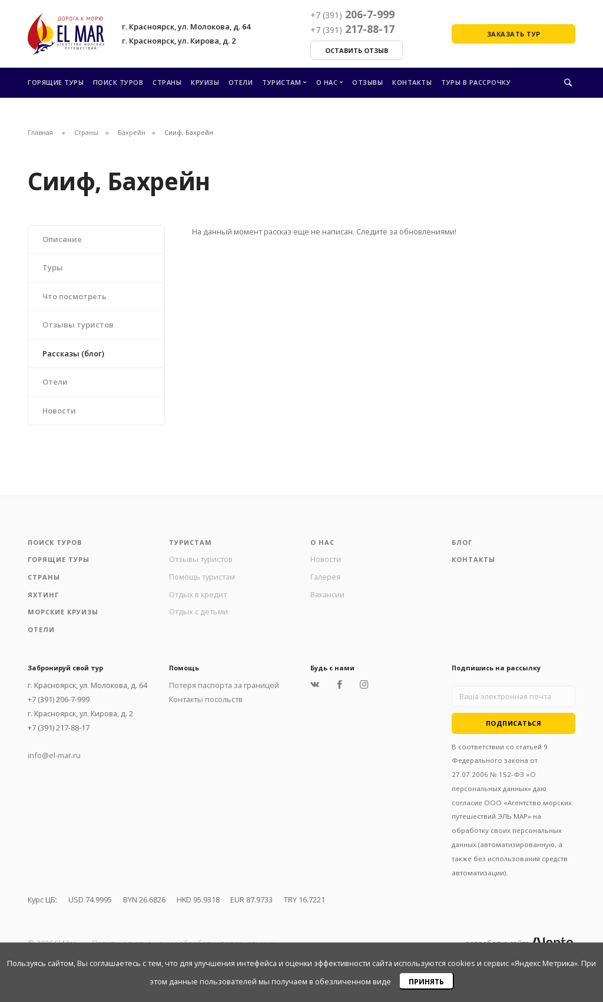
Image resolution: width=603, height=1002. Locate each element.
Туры (52, 267)
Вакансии (327, 594)
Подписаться (514, 723)
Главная (40, 132)
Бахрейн (131, 132)
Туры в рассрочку (476, 82)
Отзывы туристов (78, 324)
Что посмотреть (74, 296)
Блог (462, 542)
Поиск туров (118, 82)
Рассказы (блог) (73, 353)
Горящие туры (56, 82)
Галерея (325, 576)
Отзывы (367, 82)
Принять (426, 982)
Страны (167, 82)
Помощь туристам (202, 576)
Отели (240, 82)
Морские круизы (63, 611)
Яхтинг (43, 594)
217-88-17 (352, 29)
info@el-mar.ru (54, 755)
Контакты (412, 82)
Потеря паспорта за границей (224, 685)
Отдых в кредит (198, 594)
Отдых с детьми (198, 611)
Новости (59, 410)
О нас (327, 82)
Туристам (281, 82)
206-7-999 (352, 14)
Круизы (205, 82)
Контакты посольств (206, 699)
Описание (62, 239)
